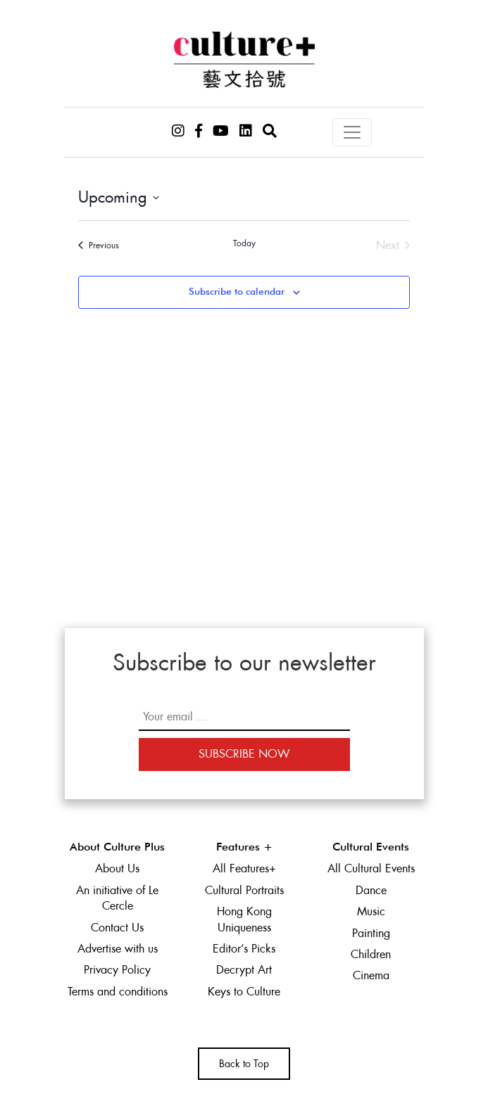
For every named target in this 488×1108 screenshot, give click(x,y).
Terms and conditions (118, 991)
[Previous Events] (98, 245)
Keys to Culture (244, 991)
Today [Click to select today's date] (244, 243)
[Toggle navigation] (352, 132)
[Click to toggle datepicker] (118, 197)
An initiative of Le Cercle (117, 898)
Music (371, 911)
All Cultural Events (371, 868)
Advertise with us (117, 948)
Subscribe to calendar (236, 292)
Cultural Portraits (244, 890)
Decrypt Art (244, 969)
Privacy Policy (117, 969)
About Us (117, 868)
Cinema (371, 975)
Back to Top (244, 1063)
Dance (371, 890)
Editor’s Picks (244, 948)
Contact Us (117, 927)
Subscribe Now (244, 753)
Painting (371, 933)
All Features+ (244, 868)
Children (371, 954)
